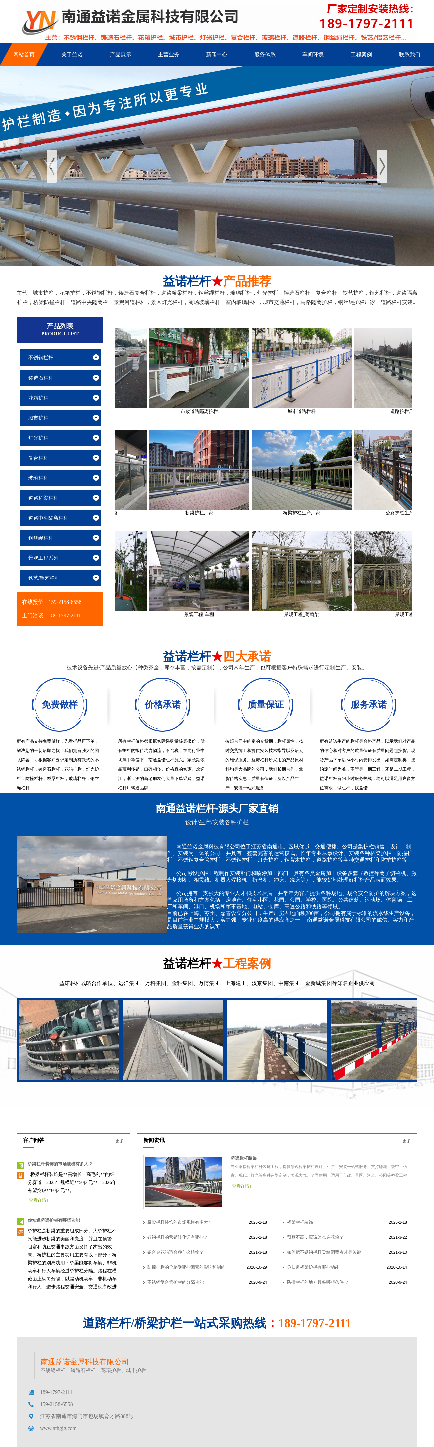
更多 (119, 1140)
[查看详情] (38, 1200)
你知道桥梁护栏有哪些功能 (54, 1220)
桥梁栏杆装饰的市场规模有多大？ (60, 1163)
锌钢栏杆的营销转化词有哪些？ (177, 1237)
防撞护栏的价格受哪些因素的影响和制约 (186, 1267)
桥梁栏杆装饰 (244, 1158)
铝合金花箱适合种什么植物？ (175, 1252)
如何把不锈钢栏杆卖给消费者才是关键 (324, 1252)
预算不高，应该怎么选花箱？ (315, 1237)
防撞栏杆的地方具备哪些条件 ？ (318, 1282)
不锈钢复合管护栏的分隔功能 (175, 1282)
